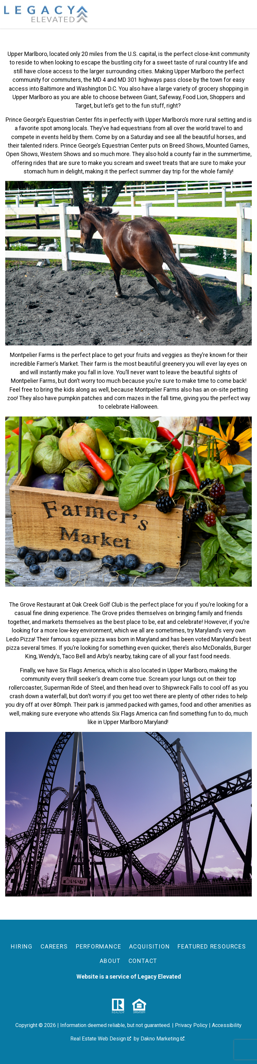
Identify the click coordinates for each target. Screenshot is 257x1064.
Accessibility (227, 1025)
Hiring (22, 946)
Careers (54, 946)
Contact (143, 961)
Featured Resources (212, 946)
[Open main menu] (247, 14)
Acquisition (149, 946)
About (110, 961)
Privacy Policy (191, 1025)
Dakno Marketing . (163, 1039)
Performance (98, 946)
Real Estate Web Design (100, 1039)
